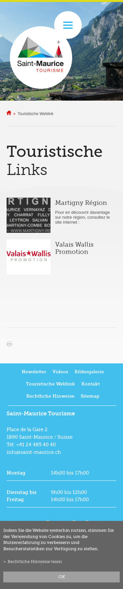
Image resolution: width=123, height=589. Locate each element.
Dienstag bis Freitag (21, 496)
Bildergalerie (89, 372)
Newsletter (34, 372)
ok (61, 577)
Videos (60, 372)
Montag (16, 473)
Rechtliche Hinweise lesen (35, 561)
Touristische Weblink (35, 113)
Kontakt (90, 384)
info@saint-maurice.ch (34, 452)
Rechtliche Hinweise (50, 396)
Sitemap (90, 396)
